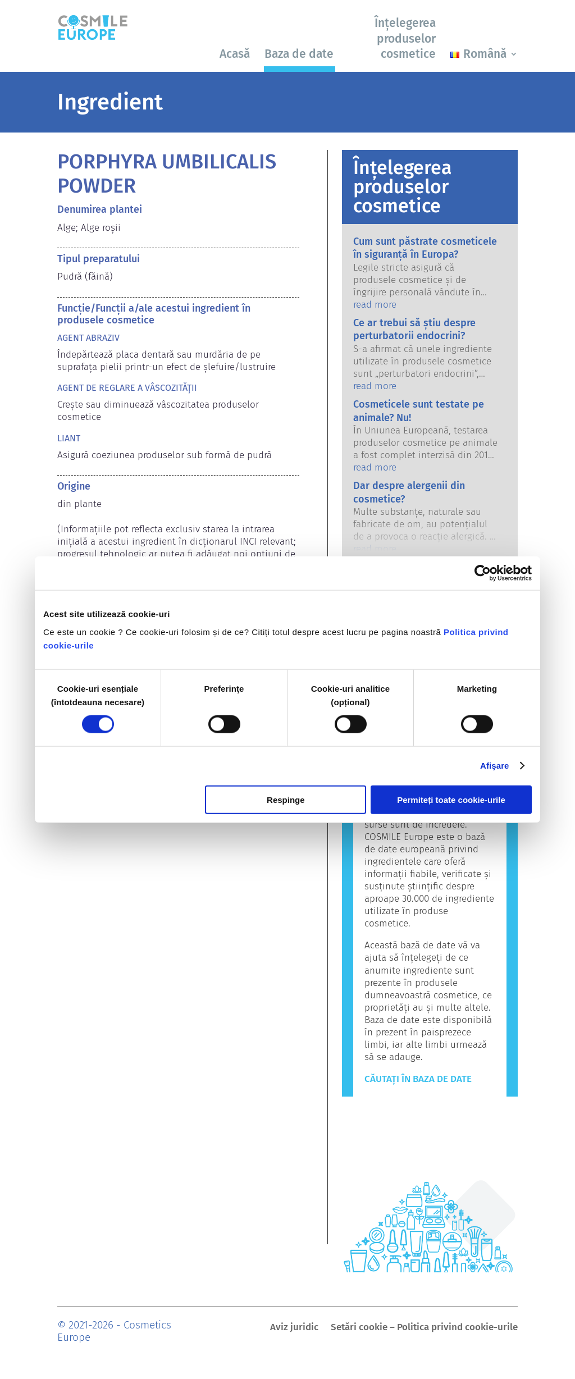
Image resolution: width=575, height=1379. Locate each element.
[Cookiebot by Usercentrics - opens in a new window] (482, 573)
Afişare (494, 765)
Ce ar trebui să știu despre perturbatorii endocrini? (414, 329)
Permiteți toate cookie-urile (451, 799)
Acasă (235, 54)
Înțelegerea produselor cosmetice (405, 38)
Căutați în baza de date (418, 1079)
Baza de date (299, 54)
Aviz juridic (294, 1328)
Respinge (286, 799)
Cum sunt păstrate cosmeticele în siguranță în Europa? (425, 248)
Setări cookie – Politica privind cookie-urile (424, 1328)
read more (374, 304)
